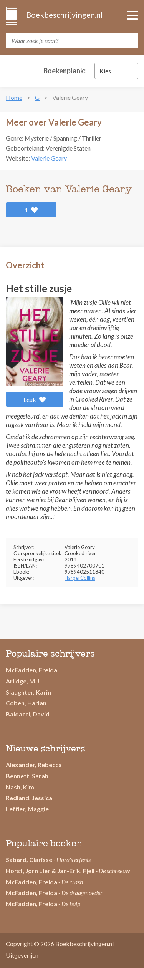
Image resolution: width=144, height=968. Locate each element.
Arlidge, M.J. (23, 681)
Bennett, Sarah (27, 775)
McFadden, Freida (31, 669)
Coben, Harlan (26, 703)
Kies (105, 70)
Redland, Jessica (29, 797)
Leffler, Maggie (27, 808)
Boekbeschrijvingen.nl (64, 14)
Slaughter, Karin (28, 692)
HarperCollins (80, 578)
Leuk (34, 399)
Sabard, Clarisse (29, 859)
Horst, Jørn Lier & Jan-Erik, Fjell (50, 870)
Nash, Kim (20, 787)
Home (14, 97)
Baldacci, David (28, 714)
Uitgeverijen (22, 955)
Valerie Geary (49, 158)
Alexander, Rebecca (34, 764)
